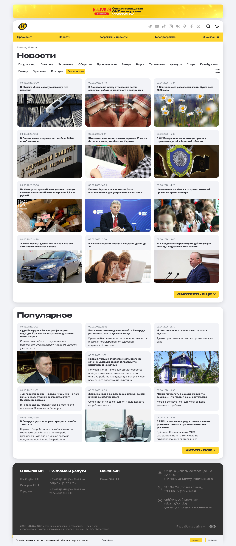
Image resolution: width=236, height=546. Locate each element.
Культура (176, 64)
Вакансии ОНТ (110, 479)
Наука (140, 64)
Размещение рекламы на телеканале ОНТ (67, 491)
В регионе (39, 71)
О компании (211, 37)
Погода (23, 71)
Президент (24, 37)
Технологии (157, 64)
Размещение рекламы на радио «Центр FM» (67, 481)
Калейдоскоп (209, 64)
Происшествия (107, 64)
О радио (26, 491)
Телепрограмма (165, 37)
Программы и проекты (112, 37)
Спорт (191, 64)
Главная (21, 47)
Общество (85, 64)
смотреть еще (194, 294)
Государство (26, 64)
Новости (64, 37)
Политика (46, 64)
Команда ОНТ (30, 479)
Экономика (65, 64)
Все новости (75, 71)
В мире (126, 64)
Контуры (57, 71)
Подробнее (107, 540)
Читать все (199, 450)
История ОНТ (29, 485)
